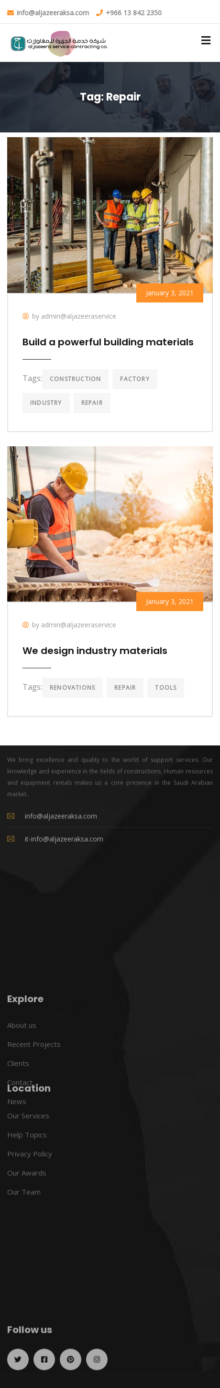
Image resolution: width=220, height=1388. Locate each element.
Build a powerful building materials (108, 342)
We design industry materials (94, 650)
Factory (134, 379)
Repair (92, 403)
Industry (46, 403)
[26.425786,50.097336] (110, 1112)
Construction (75, 379)
